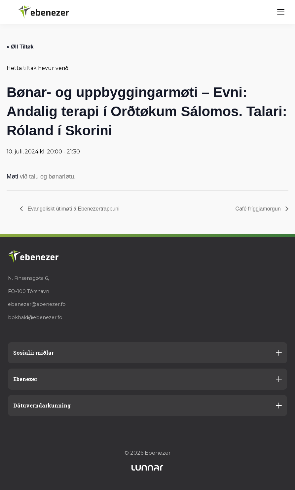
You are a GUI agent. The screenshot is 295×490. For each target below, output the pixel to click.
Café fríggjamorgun (259, 209)
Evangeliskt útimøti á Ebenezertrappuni (73, 209)
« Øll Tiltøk (20, 46)
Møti (12, 176)
